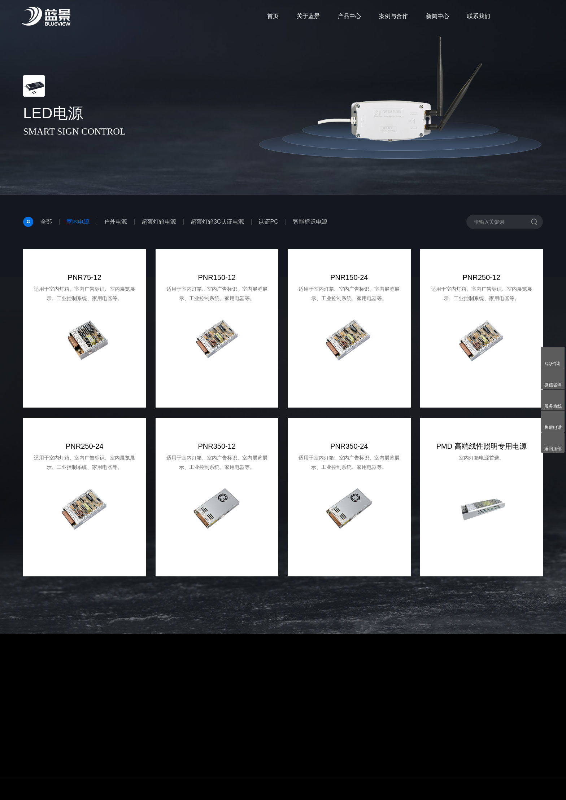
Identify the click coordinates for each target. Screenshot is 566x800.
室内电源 (78, 222)
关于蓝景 (308, 16)
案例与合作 (393, 16)
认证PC (268, 222)
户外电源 (115, 222)
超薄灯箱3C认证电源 (217, 222)
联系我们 (478, 16)
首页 (273, 16)
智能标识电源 (310, 222)
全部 (46, 222)
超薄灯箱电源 (159, 222)
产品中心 (349, 16)
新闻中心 (437, 16)
